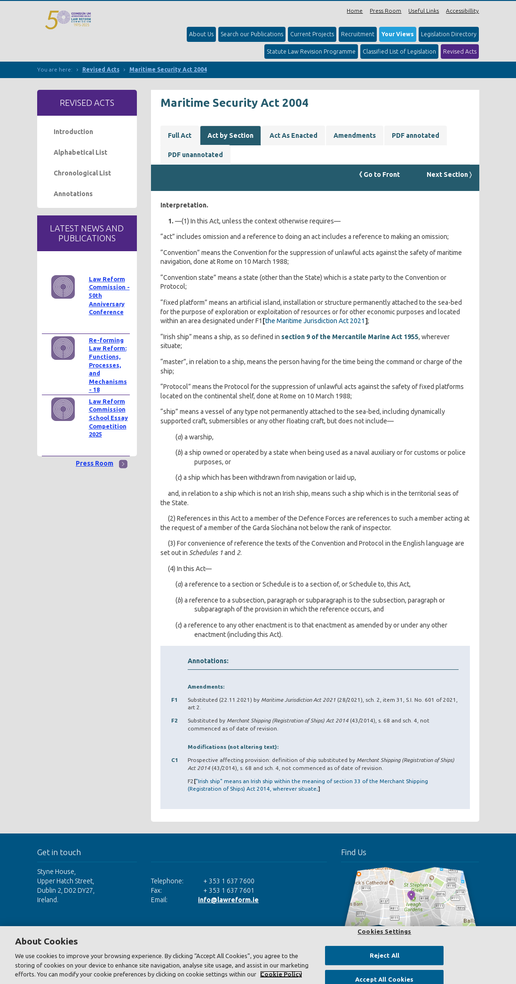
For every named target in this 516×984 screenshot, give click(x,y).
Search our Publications (252, 34)
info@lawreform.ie (228, 900)
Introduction (73, 131)
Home (355, 11)
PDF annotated (415, 135)
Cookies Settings (384, 931)
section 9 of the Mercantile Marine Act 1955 (350, 337)
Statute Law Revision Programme (311, 51)
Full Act (179, 135)
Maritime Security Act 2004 (168, 69)
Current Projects (312, 34)
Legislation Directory (448, 34)
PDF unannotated (195, 155)
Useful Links (423, 11)
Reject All (384, 955)
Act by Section (230, 135)
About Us (201, 34)
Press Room (385, 11)
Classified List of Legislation (399, 51)
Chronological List (82, 173)
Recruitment (357, 34)
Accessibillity (462, 11)
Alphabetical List (80, 152)
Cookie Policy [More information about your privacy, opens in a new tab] (281, 974)
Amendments (354, 135)
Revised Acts (459, 51)
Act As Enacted (294, 135)
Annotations (73, 194)
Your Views (397, 34)
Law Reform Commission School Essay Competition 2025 (108, 418)
